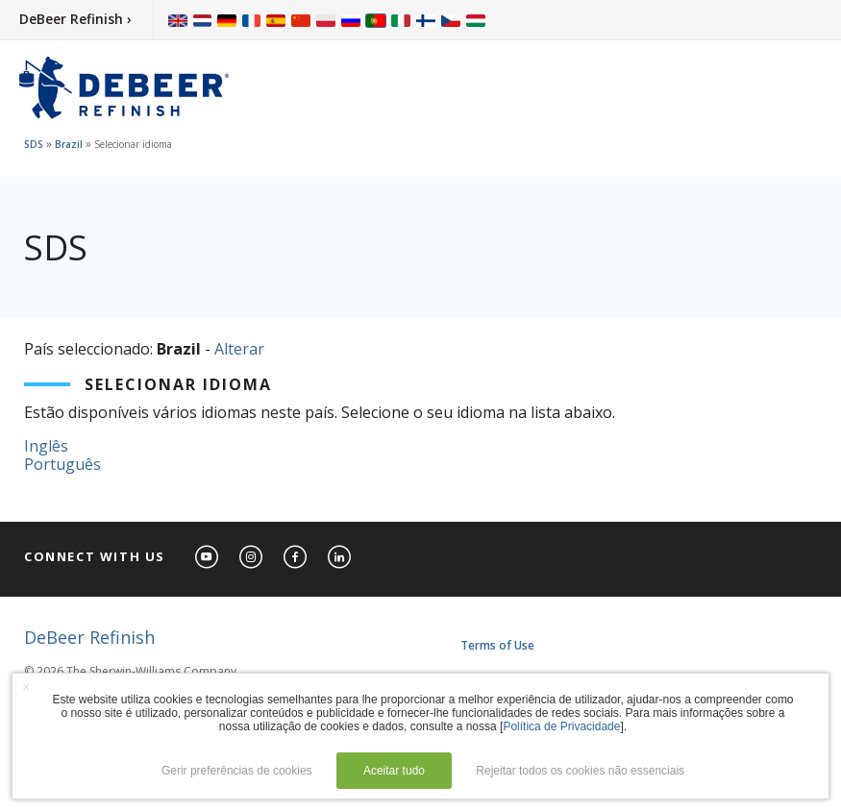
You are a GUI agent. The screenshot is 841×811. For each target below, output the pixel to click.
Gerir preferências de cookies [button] (236, 770)
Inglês (46, 445)
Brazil (69, 144)
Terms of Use (497, 645)
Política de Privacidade (561, 726)
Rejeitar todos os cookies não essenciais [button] (580, 770)
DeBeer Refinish (89, 637)
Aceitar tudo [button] (394, 770)
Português (62, 464)
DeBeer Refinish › (75, 19)
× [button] (26, 687)
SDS (33, 144)
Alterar (239, 348)
